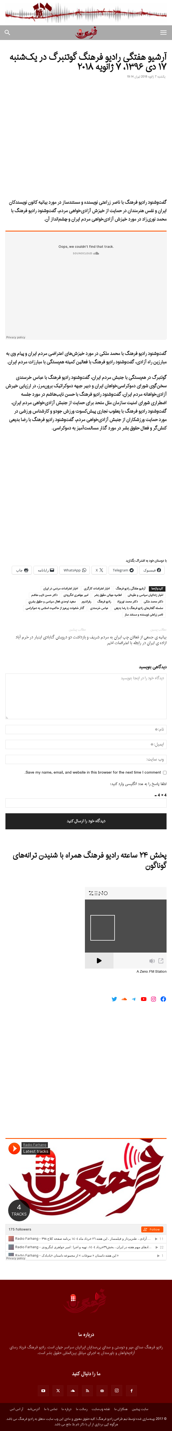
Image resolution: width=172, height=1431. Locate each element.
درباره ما (67, 1409)
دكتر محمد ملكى (153, 602)
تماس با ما (50, 1409)
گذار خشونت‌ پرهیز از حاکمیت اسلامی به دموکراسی (55, 608)
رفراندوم (86, 602)
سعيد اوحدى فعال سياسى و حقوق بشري (52, 602)
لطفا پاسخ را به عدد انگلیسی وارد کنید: (138, 784)
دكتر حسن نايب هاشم (44, 595)
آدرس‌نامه (33, 1409)
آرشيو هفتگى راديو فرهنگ (130, 589)
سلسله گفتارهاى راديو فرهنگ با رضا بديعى (138, 608)
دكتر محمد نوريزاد (127, 602)
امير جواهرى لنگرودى (75, 595)
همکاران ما (121, 1409)
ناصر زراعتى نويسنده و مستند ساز (144, 615)
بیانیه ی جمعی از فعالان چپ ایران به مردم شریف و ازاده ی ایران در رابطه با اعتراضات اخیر (127, 640)
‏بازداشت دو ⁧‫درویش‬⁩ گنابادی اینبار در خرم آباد (51, 637)
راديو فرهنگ (104, 602)
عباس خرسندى (99, 608)
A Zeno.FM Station (152, 972)
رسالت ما (81, 1409)
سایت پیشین (140, 1409)
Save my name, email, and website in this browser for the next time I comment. (92, 772)
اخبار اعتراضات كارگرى (97, 589)
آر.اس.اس (16, 1409)
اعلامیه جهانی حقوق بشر (108, 595)
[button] (163, 32)
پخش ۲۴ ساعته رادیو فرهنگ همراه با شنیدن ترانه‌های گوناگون (90, 861)
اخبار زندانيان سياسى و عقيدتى (145, 595)
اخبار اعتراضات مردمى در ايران (60, 589)
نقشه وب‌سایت (101, 1409)
